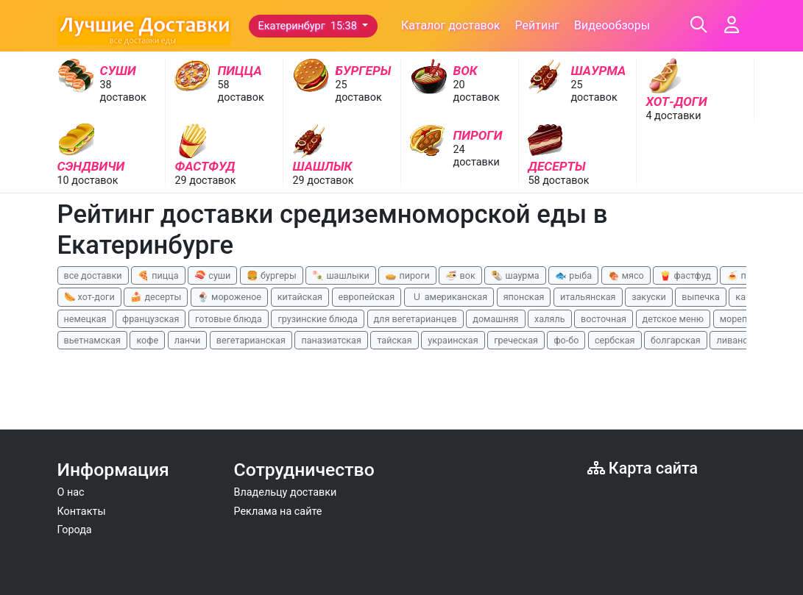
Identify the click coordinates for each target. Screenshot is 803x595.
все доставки (93, 275)
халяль (549, 318)
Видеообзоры (612, 25)
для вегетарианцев (415, 318)
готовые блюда (228, 318)
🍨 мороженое (229, 296)
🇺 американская (449, 296)
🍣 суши (212, 275)
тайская (394, 340)
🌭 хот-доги (89, 296)
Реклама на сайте (278, 511)
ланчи (187, 340)
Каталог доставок (450, 25)
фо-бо (566, 340)
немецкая (85, 318)
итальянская (588, 296)
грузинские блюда (317, 318)
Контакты (81, 511)
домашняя (495, 318)
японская (524, 296)
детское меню (673, 318)
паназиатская (331, 340)
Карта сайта (642, 468)
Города (74, 530)
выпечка (700, 296)
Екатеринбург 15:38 (309, 26)
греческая (516, 340)
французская (150, 318)
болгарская (676, 340)
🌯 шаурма (515, 275)
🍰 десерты (155, 296)
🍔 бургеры (272, 275)
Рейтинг (536, 25)
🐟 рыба (573, 275)
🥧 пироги (407, 275)
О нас (71, 492)
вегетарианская (251, 340)
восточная (603, 318)
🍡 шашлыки (340, 275)
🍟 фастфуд (685, 275)
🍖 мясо (626, 275)
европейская (367, 296)
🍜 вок (460, 275)
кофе (147, 340)
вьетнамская (92, 340)
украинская (453, 340)
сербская (614, 340)
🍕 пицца (158, 275)
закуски (649, 296)
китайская (299, 296)
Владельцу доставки (285, 492)
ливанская (739, 340)
